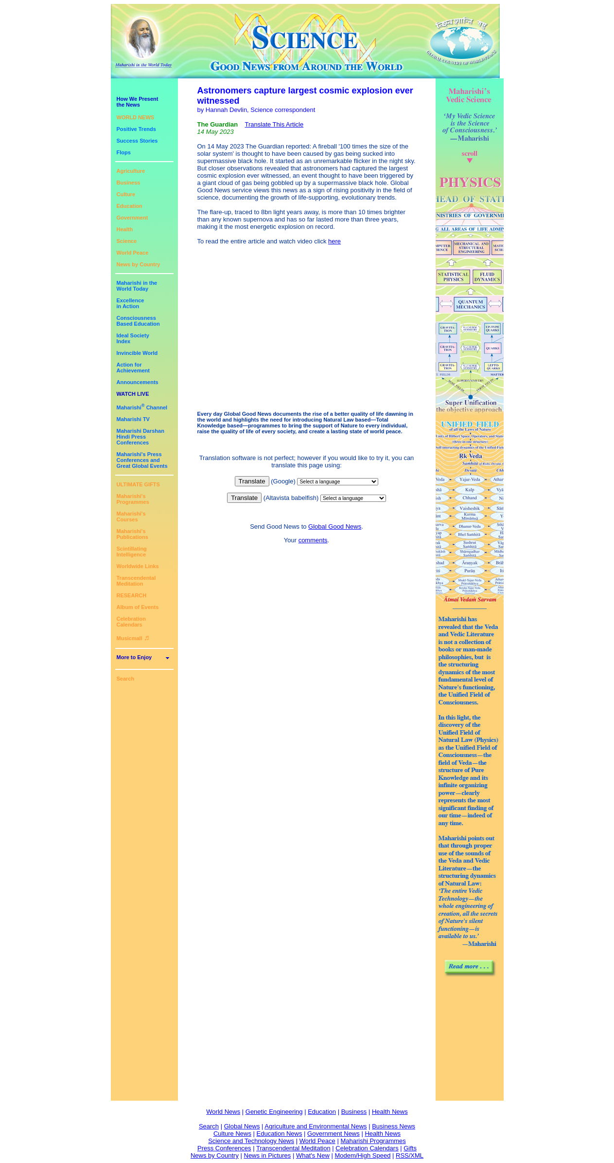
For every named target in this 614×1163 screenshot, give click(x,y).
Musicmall (133, 638)
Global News (242, 1126)
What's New (313, 1155)
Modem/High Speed (362, 1155)
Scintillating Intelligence (132, 551)
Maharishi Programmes (372, 1141)
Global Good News (334, 526)
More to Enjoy (134, 657)
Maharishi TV (133, 419)
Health (125, 229)
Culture (126, 194)
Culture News (232, 1133)
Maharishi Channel (142, 407)
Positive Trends (136, 129)
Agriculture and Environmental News (315, 1126)
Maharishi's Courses (131, 516)
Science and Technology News (251, 1141)
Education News (279, 1133)
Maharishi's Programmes (133, 499)
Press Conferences (224, 1148)
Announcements (137, 382)
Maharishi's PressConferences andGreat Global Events (142, 460)
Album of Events (138, 607)
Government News (333, 1133)
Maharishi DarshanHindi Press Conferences (140, 436)
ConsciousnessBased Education (138, 321)
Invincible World (137, 353)
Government (132, 218)
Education (129, 206)
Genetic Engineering (274, 1111)
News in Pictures (267, 1155)
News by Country (138, 264)
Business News (393, 1126)
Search (126, 679)
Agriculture (131, 171)
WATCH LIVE (133, 394)
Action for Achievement (133, 367)
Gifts (410, 1148)
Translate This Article (274, 124)
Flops (124, 152)
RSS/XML (409, 1155)
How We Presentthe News (137, 102)
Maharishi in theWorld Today (137, 286)
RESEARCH (132, 595)
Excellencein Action (130, 303)
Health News (390, 1111)
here (334, 241)
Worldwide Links (138, 566)
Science (127, 241)
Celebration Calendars (131, 622)
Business (128, 182)
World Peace (133, 253)
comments (313, 540)
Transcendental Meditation (136, 581)
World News (223, 1111)
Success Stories (137, 141)
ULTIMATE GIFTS (138, 484)
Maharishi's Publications (132, 534)
